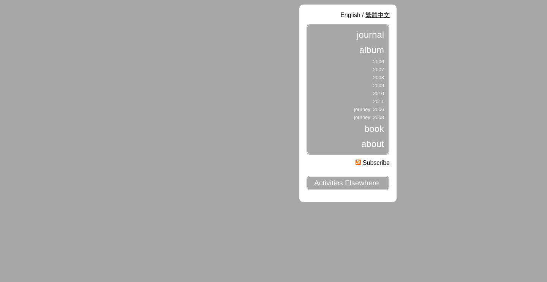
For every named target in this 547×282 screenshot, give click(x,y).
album (371, 50)
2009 (378, 85)
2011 (378, 101)
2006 (378, 61)
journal (370, 35)
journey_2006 (369, 109)
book (374, 129)
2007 (378, 69)
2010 (378, 93)
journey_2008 (369, 117)
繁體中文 (377, 15)
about (372, 144)
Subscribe (373, 163)
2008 (378, 77)
